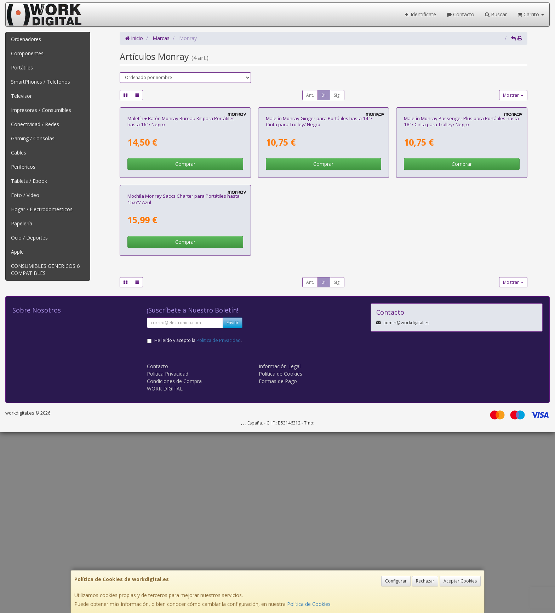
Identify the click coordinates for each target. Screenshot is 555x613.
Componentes (27, 53)
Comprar (185, 254)
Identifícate (420, 14)
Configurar (396, 581)
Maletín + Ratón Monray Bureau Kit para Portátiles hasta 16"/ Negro (181, 212)
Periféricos (23, 166)
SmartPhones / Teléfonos (40, 81)
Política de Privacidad (218, 521)
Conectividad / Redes (35, 124)
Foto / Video (25, 195)
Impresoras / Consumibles (41, 110)
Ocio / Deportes (29, 237)
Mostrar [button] (513, 95)
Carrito (530, 14)
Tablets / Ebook (29, 181)
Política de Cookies (309, 604)
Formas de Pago (278, 561)
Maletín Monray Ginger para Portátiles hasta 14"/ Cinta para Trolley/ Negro (319, 212)
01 (323, 95)
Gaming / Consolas (33, 138)
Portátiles (22, 67)
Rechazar (425, 581)
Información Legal (280, 547)
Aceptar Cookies (460, 581)
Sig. (337, 95)
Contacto (460, 14)
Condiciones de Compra (174, 561)
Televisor (21, 95)
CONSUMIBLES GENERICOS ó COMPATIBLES (45, 269)
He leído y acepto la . (198, 521)
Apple (17, 251)
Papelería (21, 223)
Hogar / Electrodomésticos (42, 209)
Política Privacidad (167, 554)
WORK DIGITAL (165, 569)
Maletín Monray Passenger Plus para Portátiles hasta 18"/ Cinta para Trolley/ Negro (461, 212)
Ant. (310, 95)
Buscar (496, 14)
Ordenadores (26, 39)
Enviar (233, 503)
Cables (18, 152)
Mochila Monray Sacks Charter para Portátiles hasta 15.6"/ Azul (183, 379)
